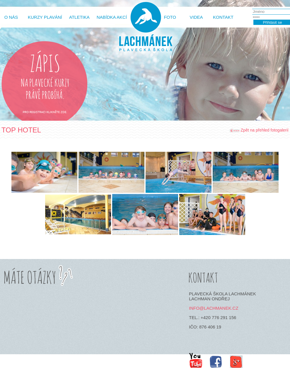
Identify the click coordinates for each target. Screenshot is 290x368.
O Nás (11, 17)
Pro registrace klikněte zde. (44, 113)
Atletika (79, 17)
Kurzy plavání (45, 17)
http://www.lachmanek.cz (145, 30)
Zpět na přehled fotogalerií (265, 130)
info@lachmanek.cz (213, 308)
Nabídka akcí (112, 17)
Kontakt (223, 17)
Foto (170, 17)
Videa (196, 17)
